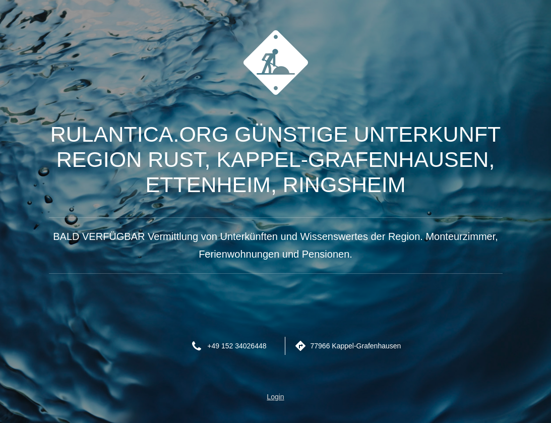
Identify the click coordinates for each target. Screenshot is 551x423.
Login (275, 397)
